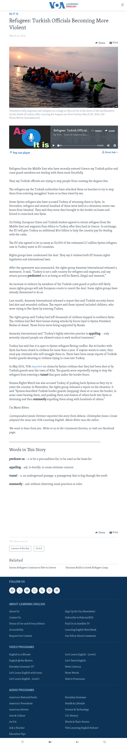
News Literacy (73, 667)
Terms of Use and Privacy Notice (27, 624)
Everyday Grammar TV (21, 667)
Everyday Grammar (75, 697)
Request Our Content (20, 636)
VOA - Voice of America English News (77, 135)
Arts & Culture (17, 716)
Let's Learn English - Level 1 (24, 679)
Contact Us (15, 617)
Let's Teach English (75, 660)
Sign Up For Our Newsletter (80, 611)
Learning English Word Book (80, 630)
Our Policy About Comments (80, 636)
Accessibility (16, 630)
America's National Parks (23, 697)
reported (37, 366)
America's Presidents (21, 703)
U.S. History (71, 716)
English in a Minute (20, 654)
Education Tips (17, 734)
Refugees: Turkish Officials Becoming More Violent (86, 130)
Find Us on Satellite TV (77, 624)
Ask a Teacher (17, 728)
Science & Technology (77, 710)
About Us (14, 611)
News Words (72, 673)
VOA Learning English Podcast (81, 728)
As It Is (13, 14)
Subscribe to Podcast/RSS (79, 617)
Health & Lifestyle (75, 703)
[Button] (100, 43)
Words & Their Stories (77, 722)
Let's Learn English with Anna (25, 673)
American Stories (18, 710)
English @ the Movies (21, 660)
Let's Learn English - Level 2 (80, 654)
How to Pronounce (75, 679)
